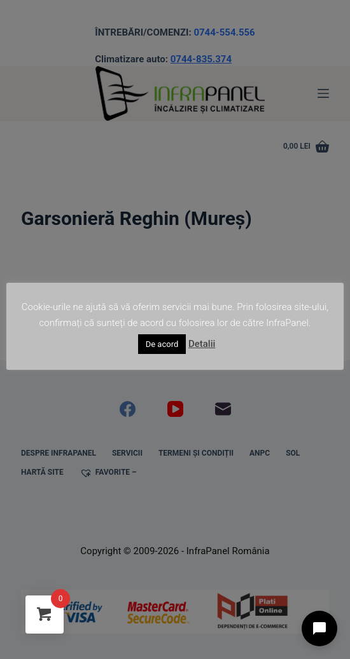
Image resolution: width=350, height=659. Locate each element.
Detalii (201, 344)
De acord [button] (162, 344)
